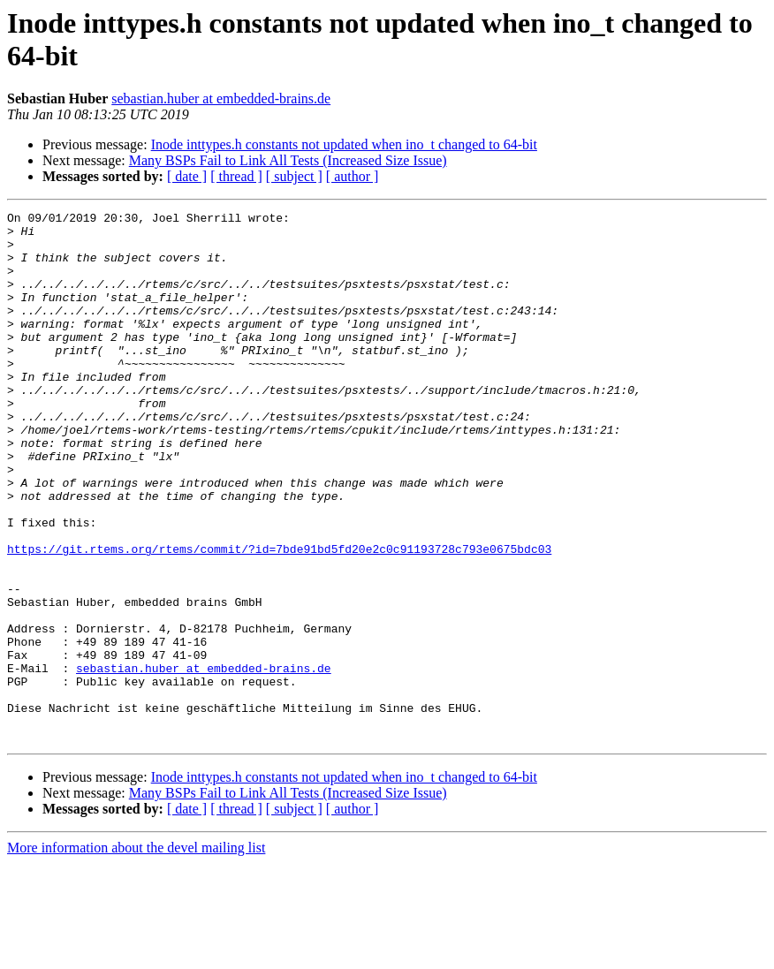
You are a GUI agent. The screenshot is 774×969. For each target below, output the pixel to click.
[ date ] (187, 176)
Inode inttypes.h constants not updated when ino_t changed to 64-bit (344, 144)
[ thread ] (236, 176)
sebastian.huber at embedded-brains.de (220, 98)
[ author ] (352, 176)
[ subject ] (294, 176)
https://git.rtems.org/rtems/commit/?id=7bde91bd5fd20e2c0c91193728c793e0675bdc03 (279, 617)
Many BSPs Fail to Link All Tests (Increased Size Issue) (288, 160)
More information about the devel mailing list (136, 953)
